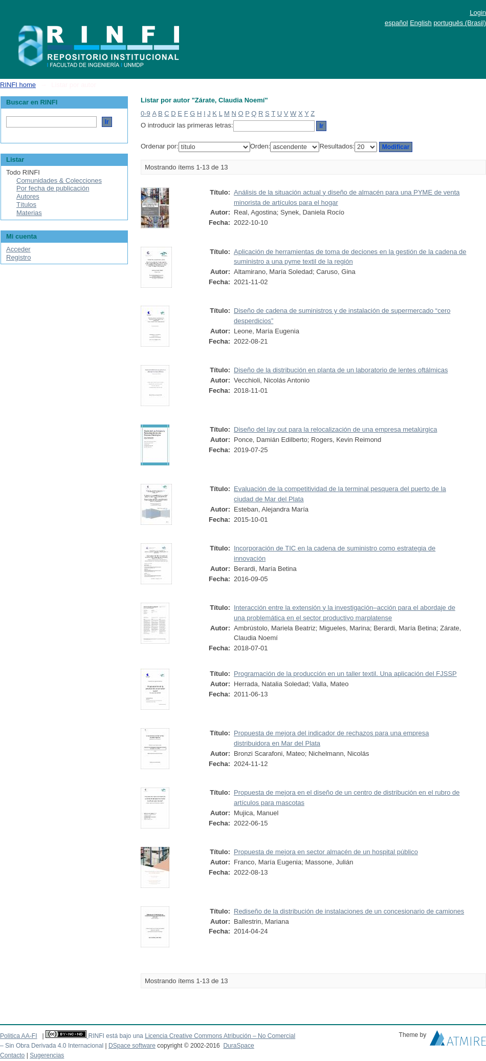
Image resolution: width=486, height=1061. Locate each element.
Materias (29, 213)
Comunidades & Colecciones (59, 180)
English (421, 23)
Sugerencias (47, 1055)
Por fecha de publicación (52, 188)
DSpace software (132, 1045)
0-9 (145, 113)
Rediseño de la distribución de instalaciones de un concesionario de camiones (349, 911)
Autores (27, 196)
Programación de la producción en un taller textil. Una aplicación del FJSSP (345, 673)
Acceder (18, 249)
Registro (18, 257)
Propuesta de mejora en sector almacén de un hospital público (326, 852)
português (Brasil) (459, 23)
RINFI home (18, 85)
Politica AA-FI (18, 1035)
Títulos (26, 204)
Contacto (12, 1055)
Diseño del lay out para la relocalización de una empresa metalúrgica (335, 429)
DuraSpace (238, 1045)
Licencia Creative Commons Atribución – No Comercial (220, 1035)
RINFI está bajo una (115, 1035)
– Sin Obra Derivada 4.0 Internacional (51, 1045)
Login (478, 12)
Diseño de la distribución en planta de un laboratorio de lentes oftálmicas (341, 370)
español (396, 23)
